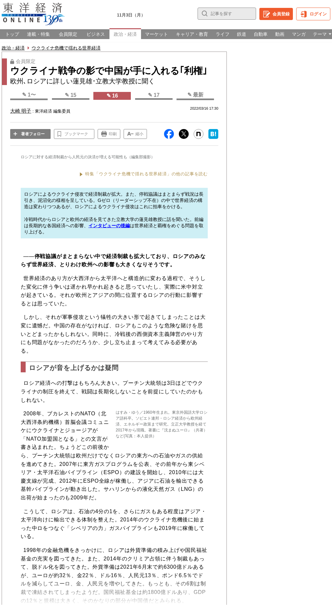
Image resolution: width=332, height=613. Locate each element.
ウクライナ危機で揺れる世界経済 (66, 48)
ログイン (318, 13)
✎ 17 (153, 95)
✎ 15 (70, 95)
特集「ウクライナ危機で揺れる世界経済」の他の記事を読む (146, 173)
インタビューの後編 (109, 225)
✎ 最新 (195, 95)
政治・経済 (13, 48)
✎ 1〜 (29, 95)
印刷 (113, 134)
